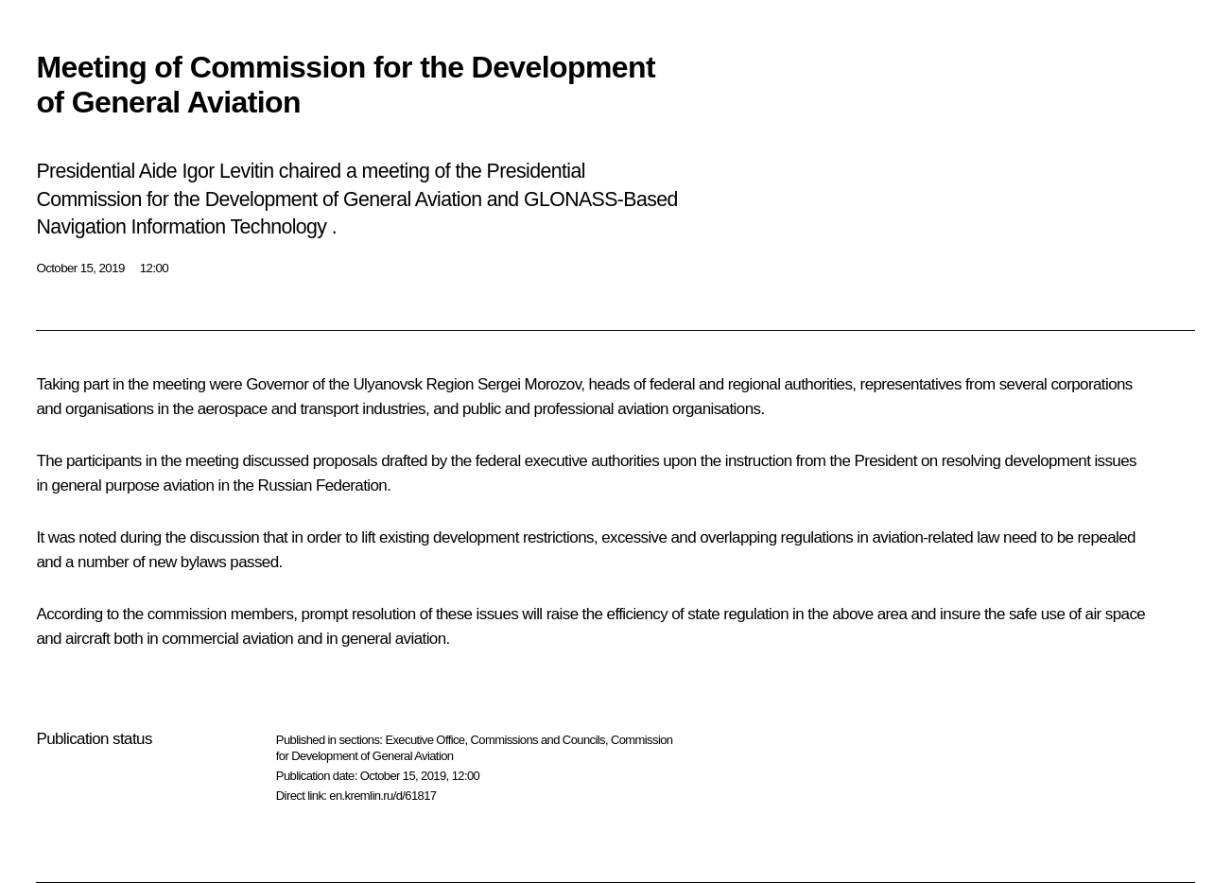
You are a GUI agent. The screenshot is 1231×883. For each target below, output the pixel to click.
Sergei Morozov (529, 384)
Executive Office (424, 740)
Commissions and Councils (538, 740)
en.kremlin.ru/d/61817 (382, 795)
